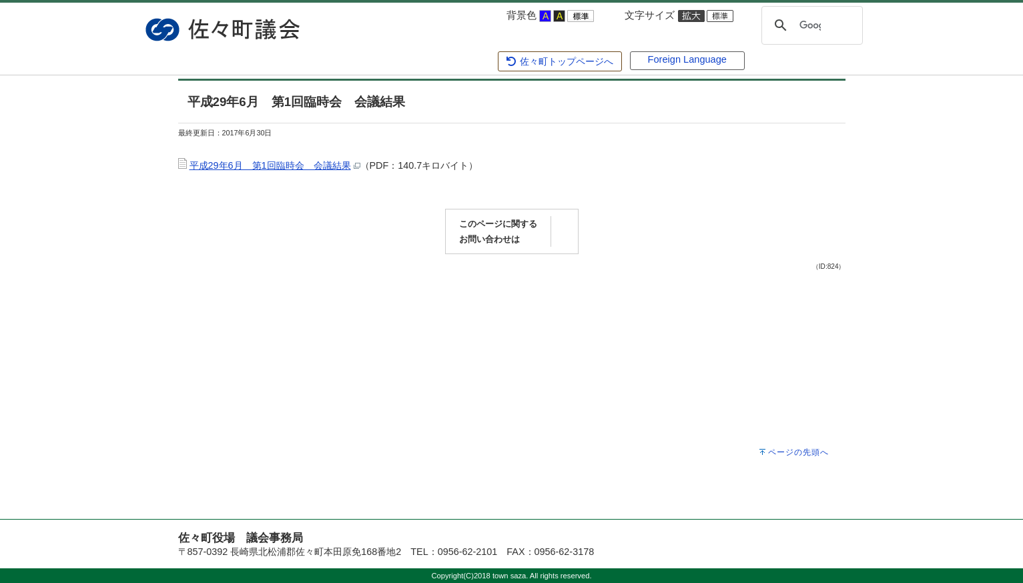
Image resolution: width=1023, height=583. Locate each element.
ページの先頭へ (798, 452)
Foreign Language (687, 59)
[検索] (810, 25)
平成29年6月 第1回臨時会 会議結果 (270, 165)
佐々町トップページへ (559, 61)
